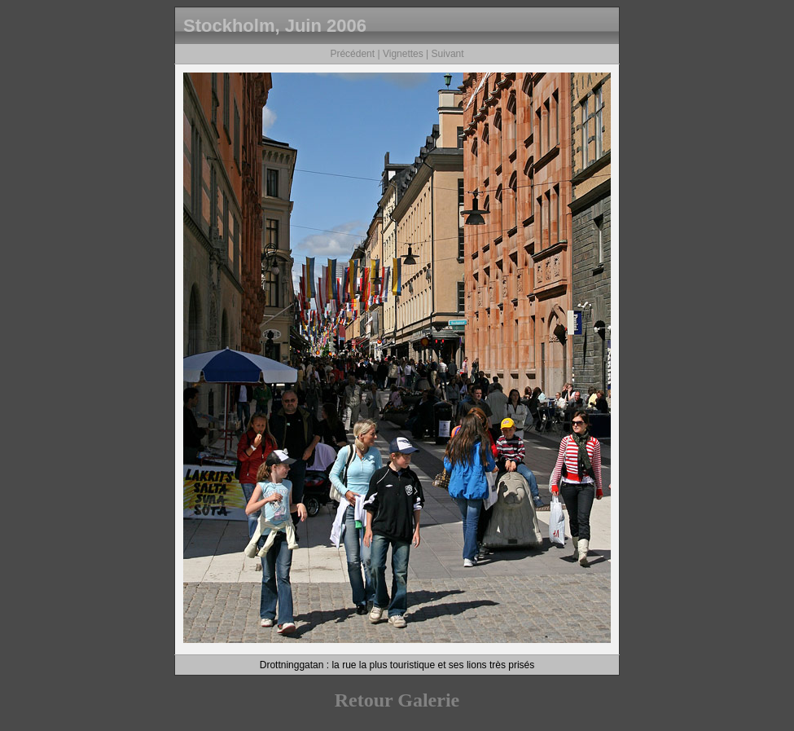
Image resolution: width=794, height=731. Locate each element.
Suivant (448, 53)
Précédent (352, 53)
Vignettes (403, 53)
